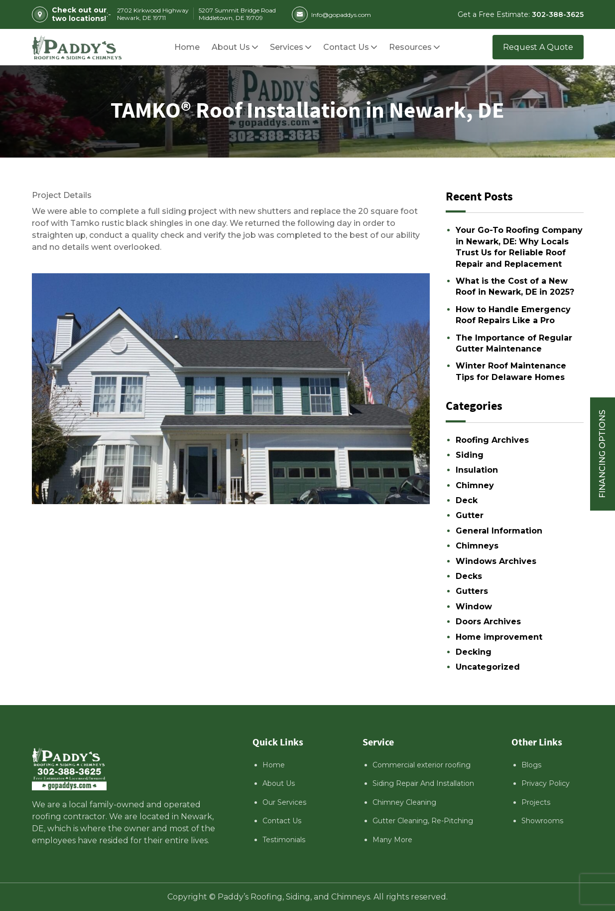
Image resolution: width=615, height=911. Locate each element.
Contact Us (281, 820)
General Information (499, 531)
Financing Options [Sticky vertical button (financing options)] (602, 454)
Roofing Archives (492, 440)
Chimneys (477, 545)
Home (273, 764)
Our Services (284, 802)
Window (474, 606)
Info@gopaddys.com (331, 14)
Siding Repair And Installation (423, 783)
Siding (470, 455)
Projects (535, 802)
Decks (469, 576)
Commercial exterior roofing (421, 764)
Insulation (477, 470)
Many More (392, 839)
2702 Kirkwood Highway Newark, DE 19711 (153, 13)
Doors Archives (488, 621)
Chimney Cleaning (404, 802)
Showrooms (542, 820)
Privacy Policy (545, 783)
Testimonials (283, 839)
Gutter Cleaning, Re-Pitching (422, 820)
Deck (467, 500)
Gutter (470, 515)
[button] (410, 47)
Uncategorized (488, 667)
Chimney (475, 485)
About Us (278, 783)
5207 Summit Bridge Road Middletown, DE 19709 (237, 13)
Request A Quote (538, 47)
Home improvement (499, 637)
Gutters (472, 591)
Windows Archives (496, 561)
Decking (474, 652)
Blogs (531, 764)
